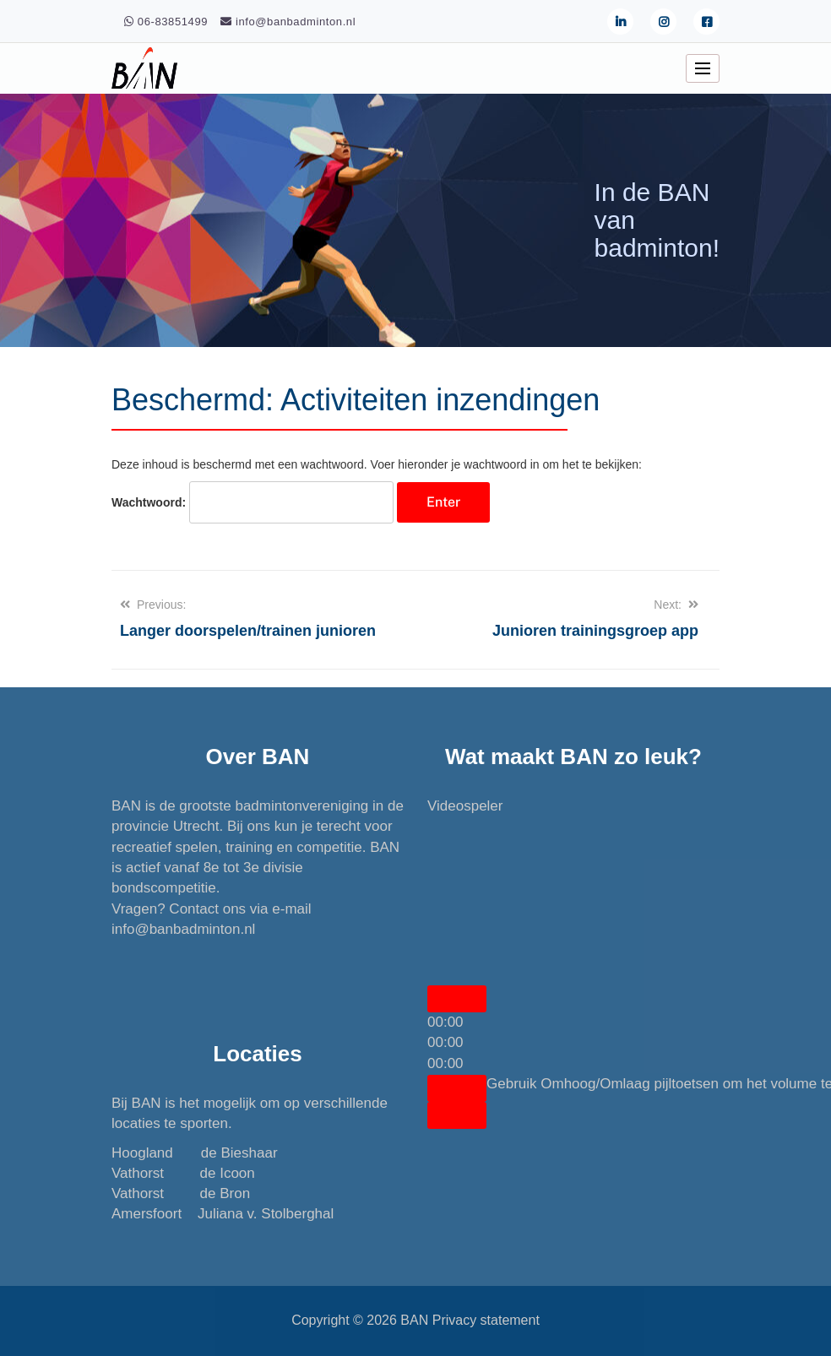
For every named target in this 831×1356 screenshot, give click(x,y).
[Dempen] (456, 1088)
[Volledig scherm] (456, 1115)
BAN (414, 1320)
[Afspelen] (456, 998)
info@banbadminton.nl (183, 929)
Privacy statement (486, 1320)
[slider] (445, 1042)
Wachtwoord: (252, 502)
